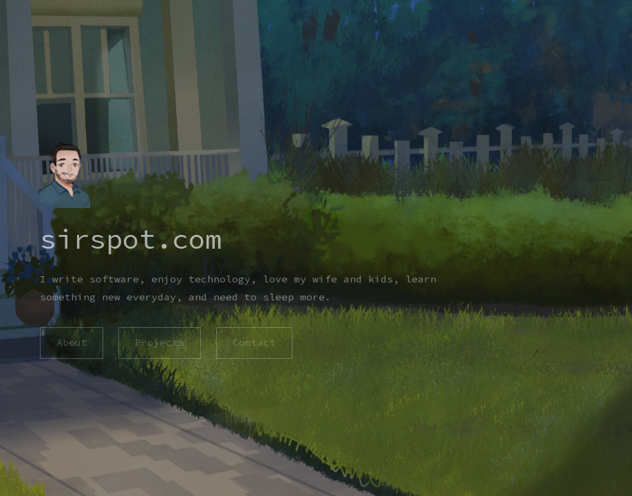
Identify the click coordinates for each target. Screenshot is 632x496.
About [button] (71, 342)
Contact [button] (254, 342)
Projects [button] (160, 342)
